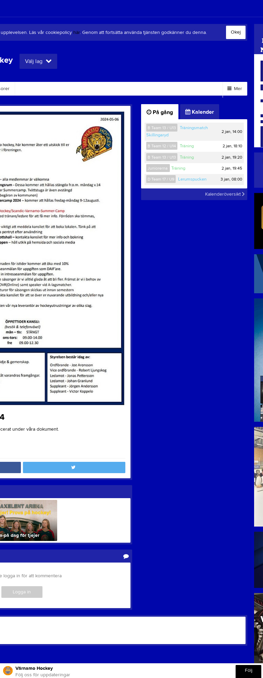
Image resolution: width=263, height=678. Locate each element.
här (76, 32)
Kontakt (65, 89)
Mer (234, 89)
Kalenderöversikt (225, 194)
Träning (187, 146)
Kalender (199, 112)
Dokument (101, 89)
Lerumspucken (192, 179)
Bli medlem (140, 89)
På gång (160, 112)
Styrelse (31, 89)
